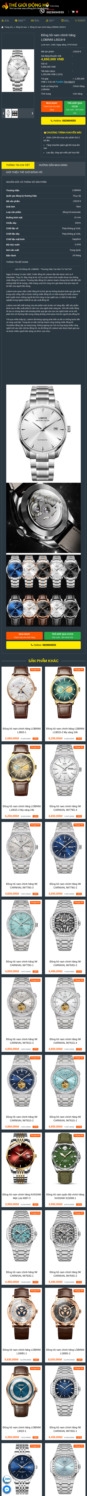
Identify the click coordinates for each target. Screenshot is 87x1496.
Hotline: (63, 120)
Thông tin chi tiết (18, 165)
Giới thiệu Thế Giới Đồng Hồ (24, 172)
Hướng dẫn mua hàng (53, 165)
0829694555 (55, 12)
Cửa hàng (52, 6)
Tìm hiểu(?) (69, 82)
